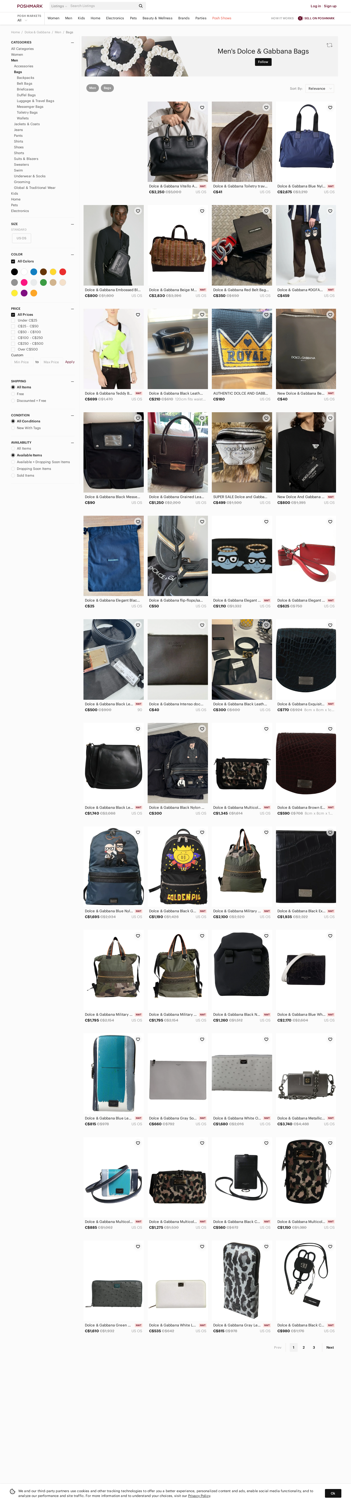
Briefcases (25, 89)
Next (330, 1347)
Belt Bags (24, 83)
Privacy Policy (199, 1496)
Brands (184, 18)
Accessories (24, 66)
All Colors (22, 261)
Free (17, 394)
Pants (18, 135)
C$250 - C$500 (27, 343)
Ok (333, 1493)
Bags (69, 32)
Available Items (26, 455)
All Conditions (26, 421)
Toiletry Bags (27, 112)
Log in (316, 6)
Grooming (22, 182)
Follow (263, 62)
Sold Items (22, 475)
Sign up (330, 6)
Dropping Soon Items (31, 469)
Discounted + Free (28, 400)
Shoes (19, 147)
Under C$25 (24, 320)
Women (54, 18)
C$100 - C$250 (27, 338)
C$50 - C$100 (26, 332)
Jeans (18, 130)
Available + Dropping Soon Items (40, 462)
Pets (133, 18)
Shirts (18, 141)
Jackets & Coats (27, 124)
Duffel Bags (26, 95)
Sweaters (21, 164)
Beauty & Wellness (157, 18)
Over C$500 (24, 349)
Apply (70, 362)
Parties (200, 18)
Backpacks (25, 77)
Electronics (115, 18)
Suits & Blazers (26, 159)
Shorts (19, 153)
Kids (81, 18)
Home (95, 18)
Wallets (23, 118)
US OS (21, 238)
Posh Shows (222, 18)
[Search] (103, 6)
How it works (282, 18)
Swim (18, 170)
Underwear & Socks (30, 176)
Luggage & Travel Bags (35, 101)
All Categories (22, 49)
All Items (21, 387)
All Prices (22, 314)
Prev (278, 1347)
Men (68, 18)
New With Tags (26, 428)
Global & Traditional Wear (35, 187)
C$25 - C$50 (25, 326)
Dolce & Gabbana (38, 32)
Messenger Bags (30, 106)
